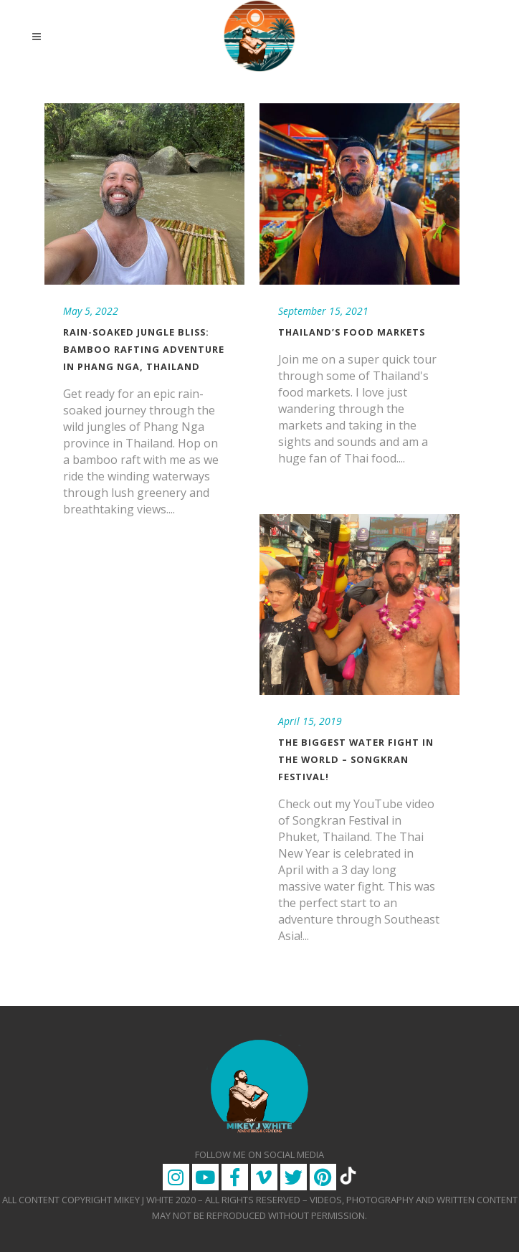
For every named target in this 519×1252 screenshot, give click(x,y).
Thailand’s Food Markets (351, 332)
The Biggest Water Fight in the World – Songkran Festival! (356, 759)
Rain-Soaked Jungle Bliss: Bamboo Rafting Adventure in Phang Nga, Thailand (143, 349)
